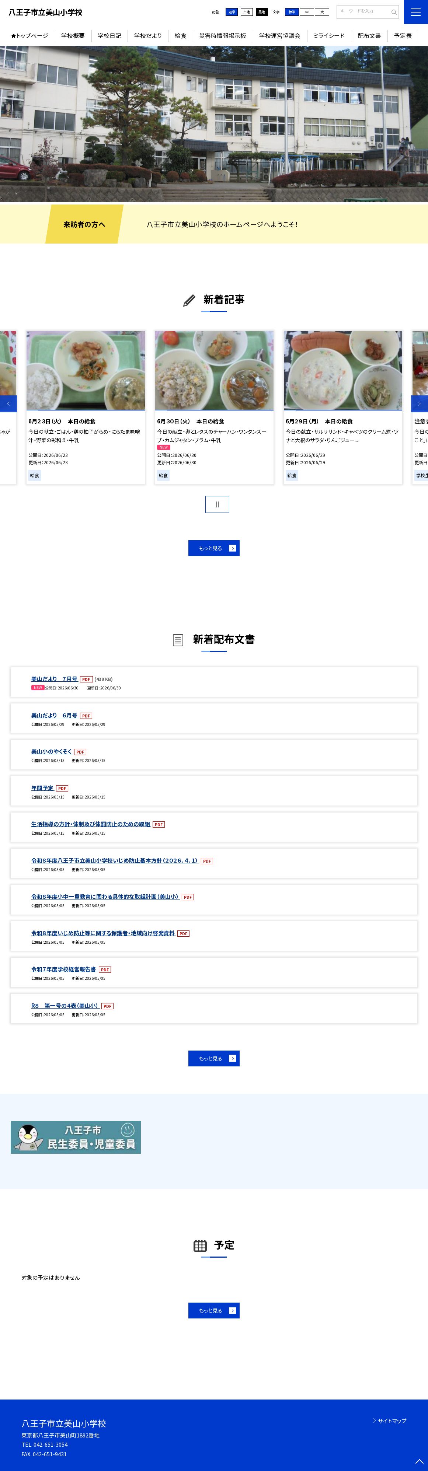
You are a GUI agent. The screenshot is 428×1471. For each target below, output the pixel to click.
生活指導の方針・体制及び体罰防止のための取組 (91, 824)
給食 (181, 35)
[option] (214, 124)
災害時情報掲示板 (222, 35)
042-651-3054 (50, 1444)
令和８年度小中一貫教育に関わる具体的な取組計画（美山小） (105, 896)
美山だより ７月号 (55, 678)
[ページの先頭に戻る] (419, 1462)
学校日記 (109, 35)
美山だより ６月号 (55, 715)
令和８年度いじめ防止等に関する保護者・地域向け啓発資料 (103, 933)
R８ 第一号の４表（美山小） (65, 1005)
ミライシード (329, 35)
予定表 (403, 35)
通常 (232, 11)
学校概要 (73, 35)
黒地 (261, 11)
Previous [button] (8, 403)
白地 (246, 11)
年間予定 (43, 788)
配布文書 (369, 35)
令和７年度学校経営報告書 (64, 969)
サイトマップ (392, 1421)
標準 (292, 11)
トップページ (32, 35)
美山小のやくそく (52, 751)
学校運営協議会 (279, 35)
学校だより (148, 35)
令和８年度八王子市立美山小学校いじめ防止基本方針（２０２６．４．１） (115, 860)
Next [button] (419, 403)
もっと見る (210, 548)
